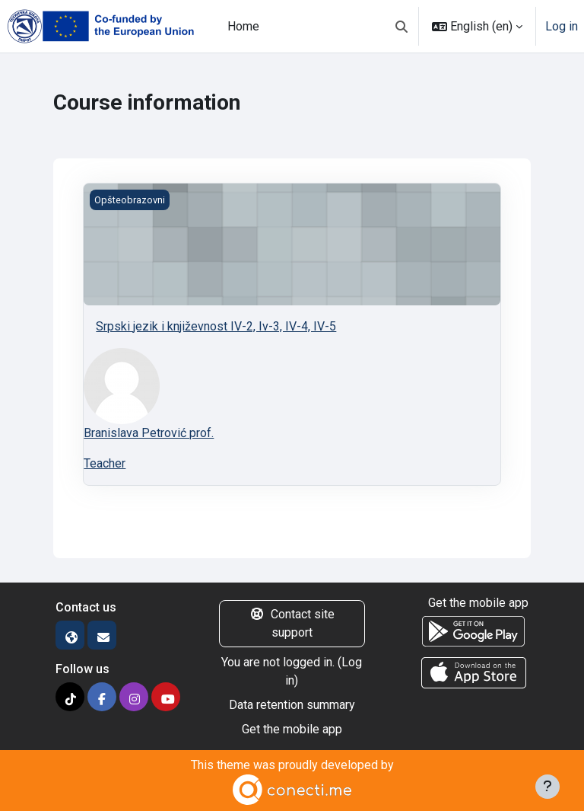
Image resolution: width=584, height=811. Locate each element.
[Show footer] (547, 786)
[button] (401, 26)
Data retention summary (292, 705)
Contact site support (292, 623)
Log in (561, 26)
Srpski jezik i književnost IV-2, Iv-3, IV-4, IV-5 (216, 326)
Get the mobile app (292, 729)
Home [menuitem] (243, 26)
